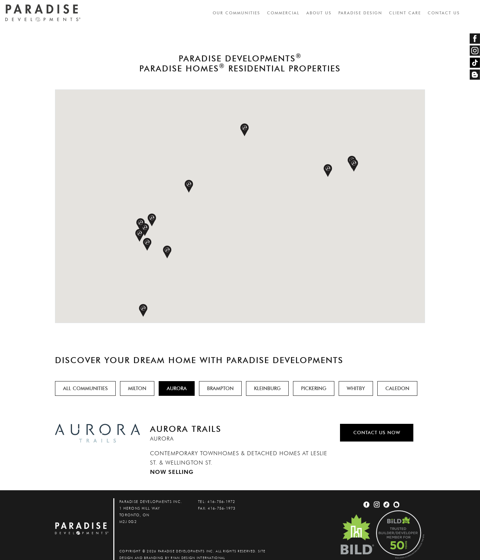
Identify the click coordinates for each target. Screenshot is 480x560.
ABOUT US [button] (319, 12)
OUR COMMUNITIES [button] (237, 12)
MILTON (137, 388)
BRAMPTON (220, 388)
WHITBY (356, 388)
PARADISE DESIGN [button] (361, 12)
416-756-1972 (221, 501)
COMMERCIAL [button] (283, 12)
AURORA (177, 388)
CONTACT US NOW (376, 433)
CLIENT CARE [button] (405, 12)
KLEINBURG (267, 388)
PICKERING (313, 388)
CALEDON (397, 388)
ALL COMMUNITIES (85, 388)
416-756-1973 (221, 508)
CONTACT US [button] (444, 12)
